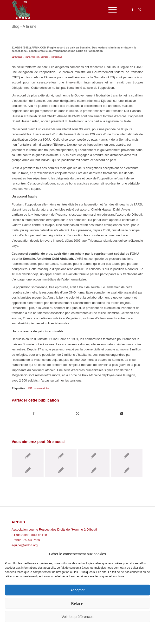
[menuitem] (110, 10)
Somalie (44, 57)
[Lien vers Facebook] (132, 10)
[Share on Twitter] (121, 413)
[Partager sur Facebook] (34, 413)
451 (30, 388)
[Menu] (110, 10)
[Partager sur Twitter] (77, 413)
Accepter (77, 590)
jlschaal (58, 57)
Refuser (77, 603)
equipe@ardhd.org (25, 545)
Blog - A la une (24, 26)
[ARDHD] (64, 10)
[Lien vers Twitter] (139, 10)
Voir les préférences (78, 616)
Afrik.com (35, 57)
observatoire (41, 388)
